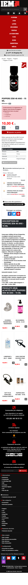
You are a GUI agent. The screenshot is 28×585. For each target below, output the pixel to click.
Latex (14, 24)
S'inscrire (23, 471)
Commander (5, 479)
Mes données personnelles (9, 539)
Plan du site (5, 490)
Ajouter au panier (14, 132)
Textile (14, 30)
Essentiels (14, 43)
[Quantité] (10, 127)
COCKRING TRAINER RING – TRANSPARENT (7, 321)
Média (14, 46)
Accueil (4, 58)
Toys (14, 37)
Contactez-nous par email (9, 497)
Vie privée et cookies (7, 548)
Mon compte (5, 537)
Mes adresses (5, 541)
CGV (3, 488)
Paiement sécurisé (7, 531)
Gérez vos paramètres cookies (10, 550)
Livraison (4, 485)
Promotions (5, 502)
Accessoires (14, 33)
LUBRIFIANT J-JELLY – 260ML (8, 357)
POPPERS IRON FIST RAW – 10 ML (20, 393)
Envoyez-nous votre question (14, 204)
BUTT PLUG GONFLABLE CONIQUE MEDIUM (7, 394)
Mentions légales (6, 486)
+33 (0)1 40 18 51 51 (14, 418)
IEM (3, 483)
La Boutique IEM (6, 481)
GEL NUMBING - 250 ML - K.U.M (20, 321)
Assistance (5, 477)
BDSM (14, 40)
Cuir (14, 20)
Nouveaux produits (7, 504)
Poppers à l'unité (7, 60)
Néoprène (14, 27)
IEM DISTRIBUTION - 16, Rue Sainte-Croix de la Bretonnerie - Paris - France (14, 567)
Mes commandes (6, 543)
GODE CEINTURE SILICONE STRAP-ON (20, 358)
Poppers (14, 17)
